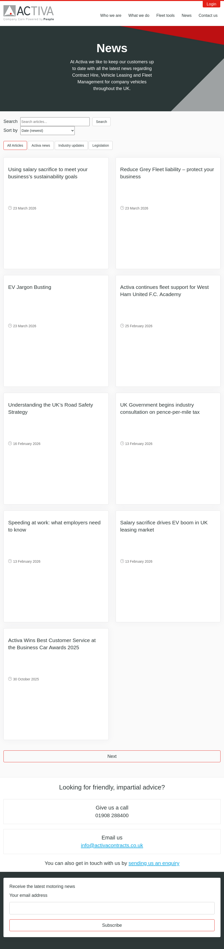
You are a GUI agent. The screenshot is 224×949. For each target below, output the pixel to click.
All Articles (15, 145)
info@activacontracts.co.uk (112, 845)
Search (10, 121)
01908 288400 (111, 815)
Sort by (10, 130)
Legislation (100, 145)
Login (211, 4)
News (187, 15)
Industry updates (71, 145)
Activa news (40, 145)
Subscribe (112, 925)
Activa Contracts (31, 13)
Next (112, 756)
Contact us (208, 15)
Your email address (28, 895)
